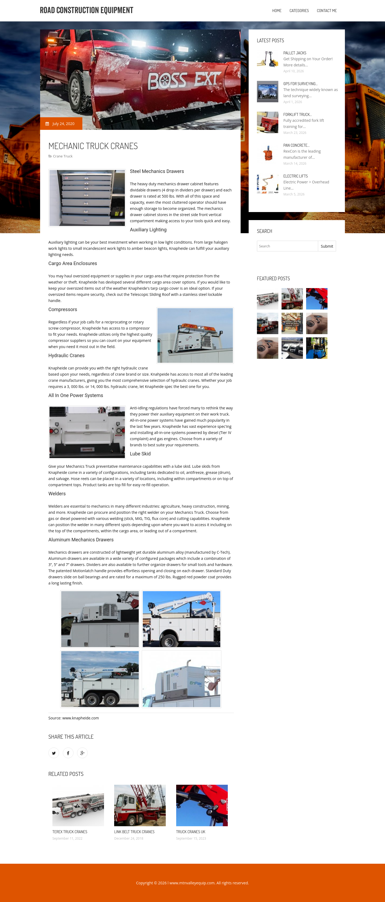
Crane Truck (62, 156)
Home (277, 10)
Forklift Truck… (297, 114)
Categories (299, 10)
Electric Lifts (295, 176)
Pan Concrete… (296, 145)
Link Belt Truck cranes (134, 831)
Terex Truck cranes (69, 831)
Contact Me (327, 10)
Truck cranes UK (190, 831)
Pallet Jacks (294, 52)
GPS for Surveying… (300, 83)
